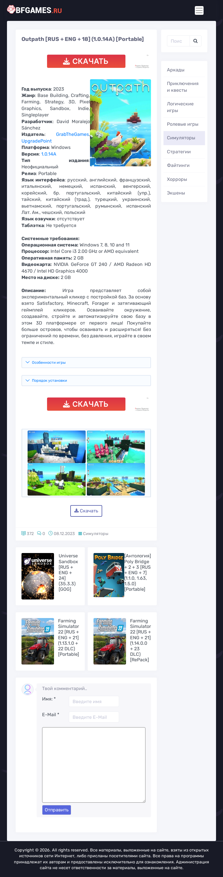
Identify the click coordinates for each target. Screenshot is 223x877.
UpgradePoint (36, 141)
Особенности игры (49, 362)
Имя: (49, 699)
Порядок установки (49, 380)
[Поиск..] (178, 40)
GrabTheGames (72, 134)
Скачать (86, 511)
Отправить (57, 810)
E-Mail (50, 714)
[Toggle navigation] (199, 10)
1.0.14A (48, 154)
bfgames (39, 10)
